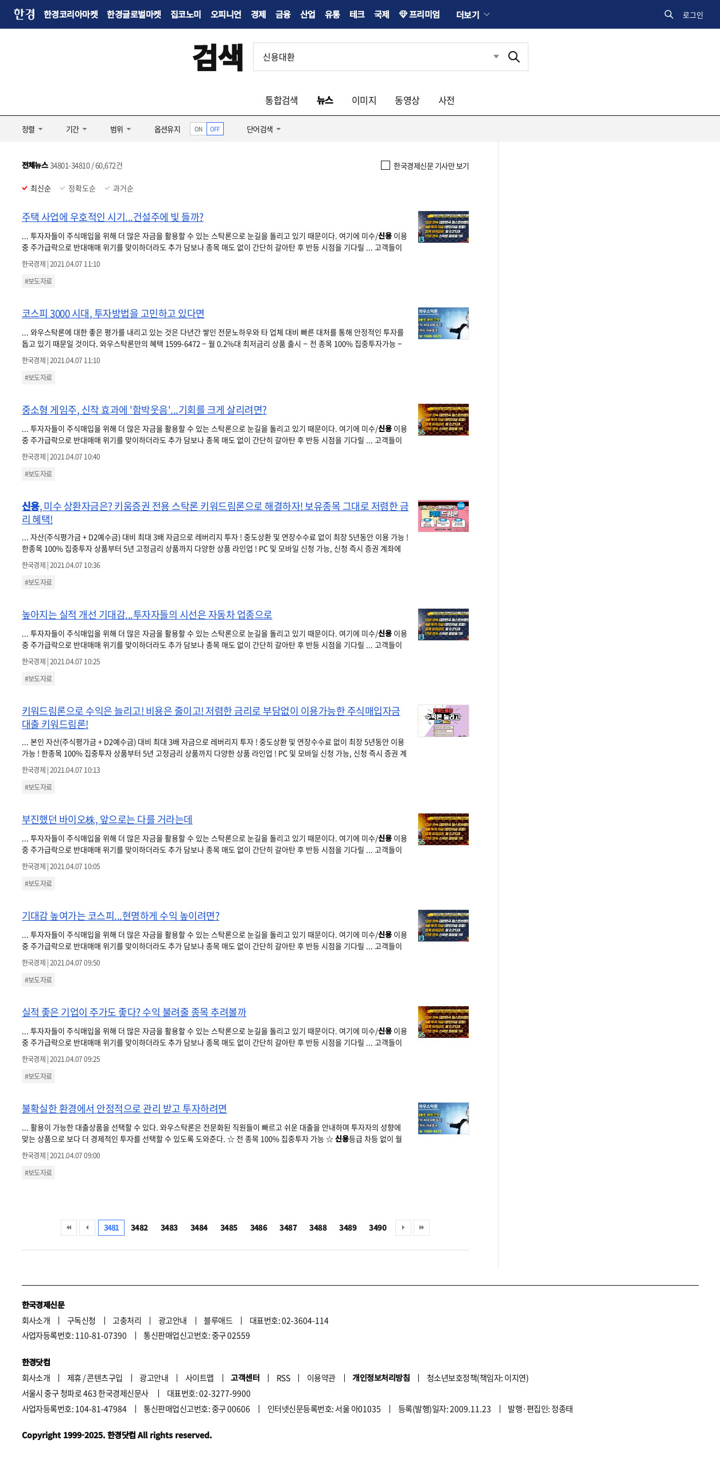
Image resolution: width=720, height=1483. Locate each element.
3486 (258, 1227)
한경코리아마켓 (71, 14)
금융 (283, 14)
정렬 (28, 128)
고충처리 (126, 1320)
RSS (283, 1377)
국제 (382, 14)
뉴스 (325, 100)
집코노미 (185, 14)
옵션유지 (167, 128)
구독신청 (81, 1320)
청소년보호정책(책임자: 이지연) (477, 1377)
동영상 (407, 100)
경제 (258, 14)
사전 (446, 100)
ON (198, 128)
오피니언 (226, 14)
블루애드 (218, 1320)
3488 (317, 1227)
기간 (72, 128)
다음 (403, 1228)
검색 (218, 56)
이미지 (364, 100)
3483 (169, 1227)
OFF (215, 128)
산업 (308, 14)
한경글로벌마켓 (134, 14)
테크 (357, 14)
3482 (139, 1227)
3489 (347, 1227)
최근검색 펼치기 (487, 56)
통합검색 (281, 100)
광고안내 (172, 1320)
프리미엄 (424, 14)
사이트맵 (199, 1377)
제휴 (74, 1377)
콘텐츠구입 (104, 1377)
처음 (69, 1228)
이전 (87, 1228)
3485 (229, 1227)
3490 (377, 1227)
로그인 (693, 14)
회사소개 (36, 1320)
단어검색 (260, 128)
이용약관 (321, 1377)
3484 (199, 1227)
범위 (116, 128)
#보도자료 (38, 281)
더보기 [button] (467, 14)
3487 (288, 1227)
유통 (332, 14)
